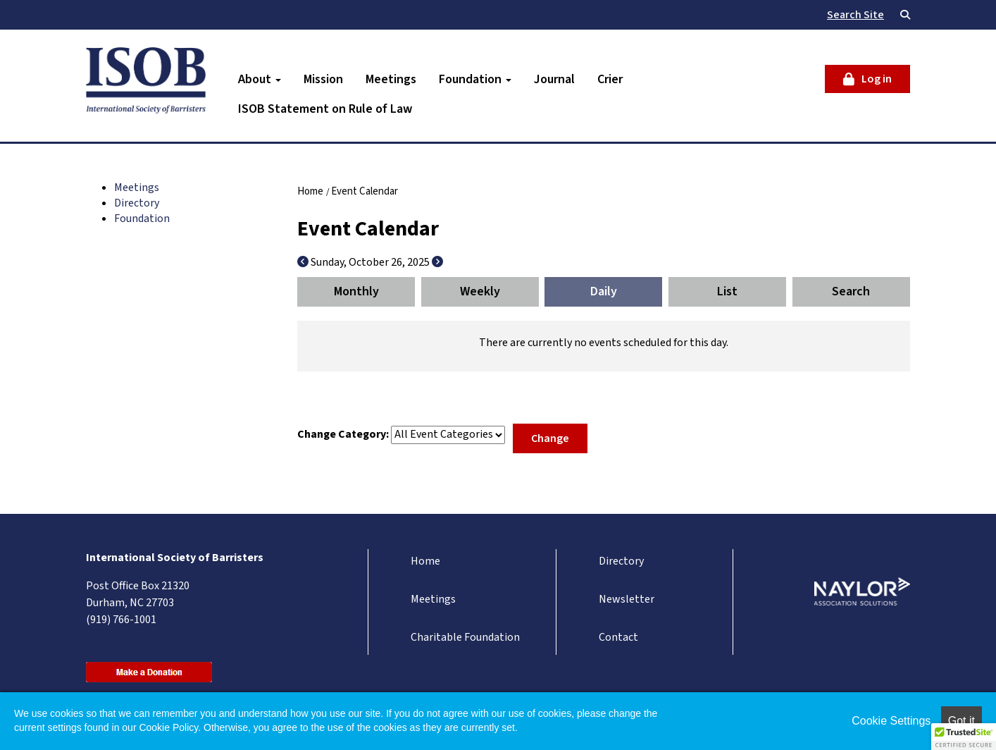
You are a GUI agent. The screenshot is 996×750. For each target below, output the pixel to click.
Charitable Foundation (465, 637)
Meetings (391, 79)
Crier (610, 79)
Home (310, 191)
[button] (963, 736)
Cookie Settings (891, 721)
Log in (876, 79)
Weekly (480, 291)
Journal (554, 79)
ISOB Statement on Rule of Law (325, 109)
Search (851, 291)
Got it (961, 721)
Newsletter (626, 599)
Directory (136, 203)
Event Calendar (364, 191)
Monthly (356, 291)
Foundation (475, 79)
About (259, 79)
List (727, 291)
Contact (618, 637)
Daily (603, 291)
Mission (323, 79)
